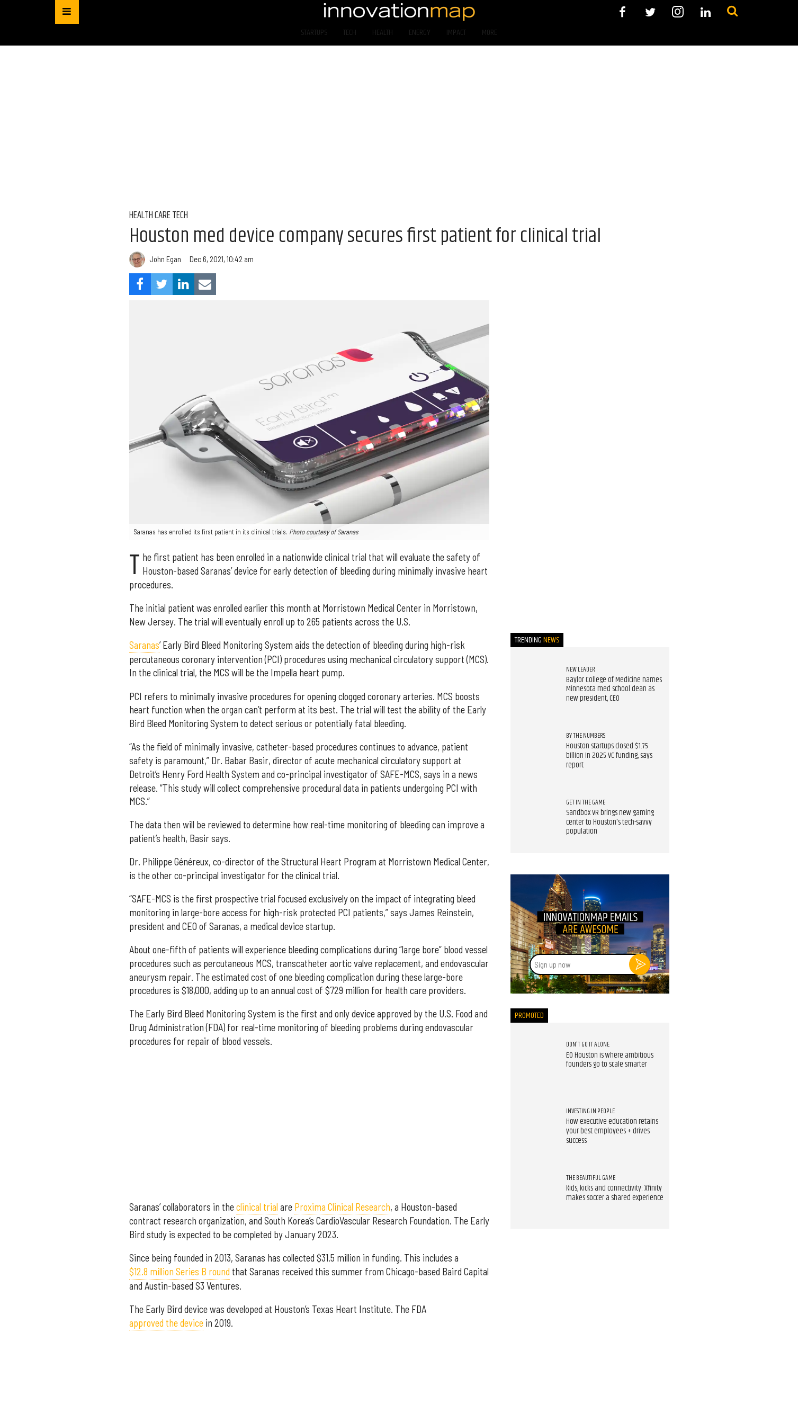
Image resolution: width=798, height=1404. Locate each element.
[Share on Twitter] (162, 284)
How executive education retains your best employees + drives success (612, 1131)
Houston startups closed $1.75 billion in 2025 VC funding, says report (609, 755)
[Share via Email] (205, 284)
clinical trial (257, 1207)
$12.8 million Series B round (179, 1271)
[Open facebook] (622, 12)
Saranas (144, 645)
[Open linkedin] (705, 12)
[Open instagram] (678, 12)
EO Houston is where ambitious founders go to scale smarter (609, 1060)
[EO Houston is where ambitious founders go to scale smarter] (533, 1062)
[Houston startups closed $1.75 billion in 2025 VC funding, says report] (533, 753)
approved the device (166, 1323)
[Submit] (732, 12)
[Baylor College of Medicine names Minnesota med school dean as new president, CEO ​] (533, 687)
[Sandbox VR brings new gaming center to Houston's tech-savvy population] (533, 820)
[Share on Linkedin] (183, 284)
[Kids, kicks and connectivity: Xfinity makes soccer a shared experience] (533, 1195)
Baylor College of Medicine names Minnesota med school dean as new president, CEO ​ (614, 689)
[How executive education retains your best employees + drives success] (533, 1129)
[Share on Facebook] (140, 284)
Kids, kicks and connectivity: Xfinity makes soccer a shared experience (614, 1193)
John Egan (165, 259)
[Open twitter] (650, 12)
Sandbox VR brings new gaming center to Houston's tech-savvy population (610, 822)
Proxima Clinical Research (342, 1207)
